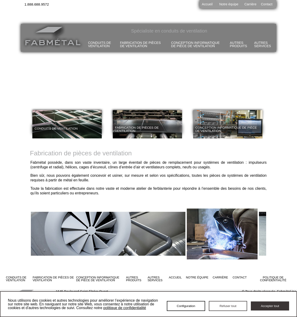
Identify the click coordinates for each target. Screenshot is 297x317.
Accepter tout (270, 306)
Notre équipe (228, 4)
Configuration (186, 306)
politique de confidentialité (124, 308)
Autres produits (238, 44)
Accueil (207, 4)
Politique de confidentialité (273, 279)
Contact (266, 4)
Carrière (250, 4)
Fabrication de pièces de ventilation (140, 44)
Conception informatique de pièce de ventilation (195, 44)
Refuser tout (228, 306)
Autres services (262, 44)
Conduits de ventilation (99, 44)
